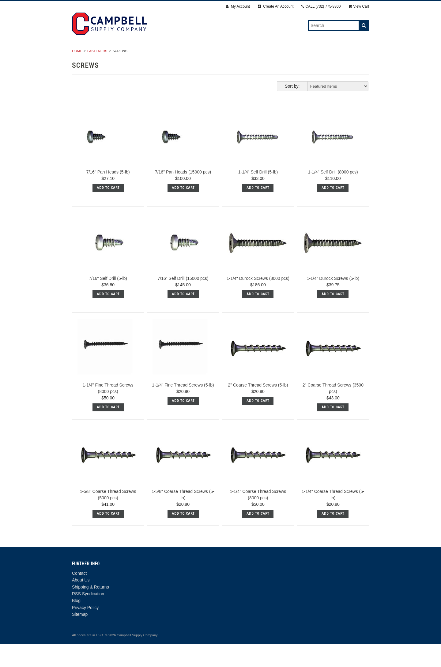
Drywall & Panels (122, 53)
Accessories (263, 53)
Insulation (302, 53)
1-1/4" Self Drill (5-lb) (258, 195)
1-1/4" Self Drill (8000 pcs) (333, 195)
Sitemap (80, 637)
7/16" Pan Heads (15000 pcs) (183, 195)
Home (77, 74)
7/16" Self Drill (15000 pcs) (182, 301)
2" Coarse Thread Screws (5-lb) (258, 408)
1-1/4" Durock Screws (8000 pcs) (258, 301)
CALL (321, 6)
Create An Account (276, 6)
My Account (238, 6)
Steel (333, 53)
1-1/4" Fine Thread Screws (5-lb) (183, 408)
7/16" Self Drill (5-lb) (108, 301)
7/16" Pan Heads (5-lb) (108, 195)
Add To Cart (108, 211)
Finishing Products (214, 53)
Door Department (220, 60)
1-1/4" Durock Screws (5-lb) (333, 301)
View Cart (359, 6)
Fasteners (167, 53)
